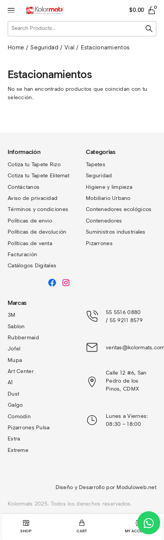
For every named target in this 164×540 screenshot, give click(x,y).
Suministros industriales (116, 232)
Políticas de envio (30, 221)
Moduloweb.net (136, 487)
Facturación (22, 254)
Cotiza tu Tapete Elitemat (38, 175)
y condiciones (51, 209)
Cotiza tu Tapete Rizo (34, 164)
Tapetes (95, 164)
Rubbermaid (23, 337)
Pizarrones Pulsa (28, 427)
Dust (13, 394)
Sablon (16, 326)
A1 (10, 382)
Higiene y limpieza (109, 187)
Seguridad (44, 47)
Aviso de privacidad (32, 198)
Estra (14, 438)
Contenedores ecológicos (118, 209)
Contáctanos (23, 187)
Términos (20, 209)
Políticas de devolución (37, 232)
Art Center (21, 371)
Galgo (15, 405)
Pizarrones (99, 243)
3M (12, 315)
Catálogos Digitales (32, 265)
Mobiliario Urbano (108, 198)
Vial (69, 47)
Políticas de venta (30, 243)
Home (16, 47)
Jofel (14, 348)
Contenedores (104, 221)
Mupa (15, 360)
